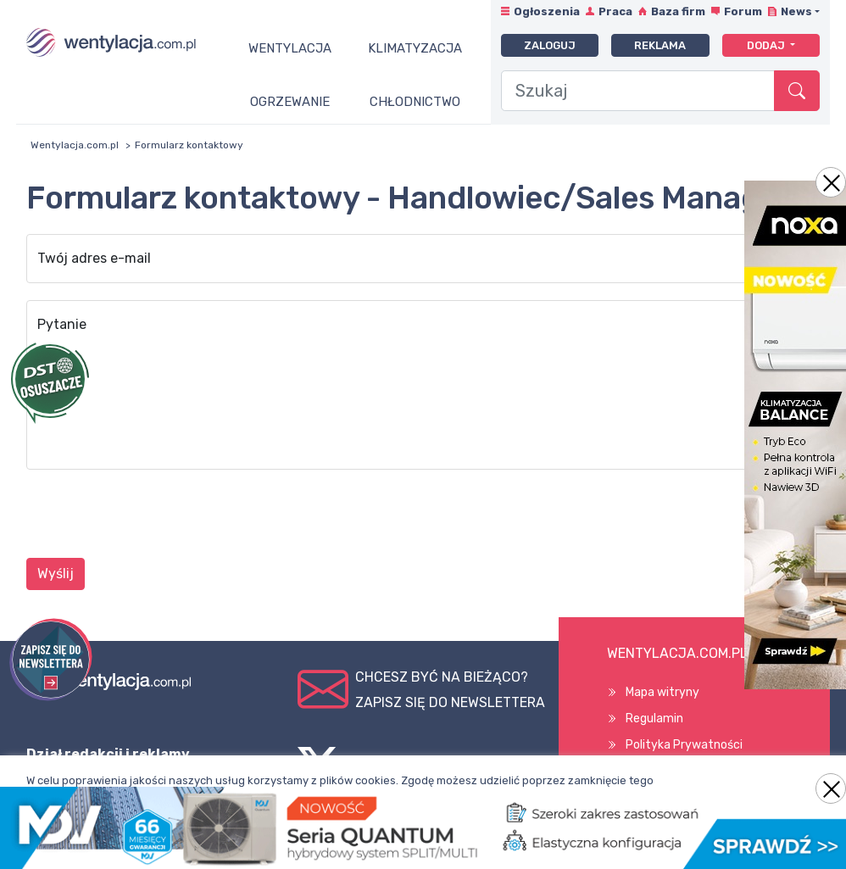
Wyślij (55, 573)
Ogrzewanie (290, 101)
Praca (615, 11)
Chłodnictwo (415, 101)
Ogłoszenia (547, 11)
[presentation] (155, 516)
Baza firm (678, 11)
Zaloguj (550, 45)
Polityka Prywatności (684, 745)
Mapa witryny (662, 692)
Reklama (660, 45)
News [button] (796, 11)
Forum (743, 11)
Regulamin (654, 718)
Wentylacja (289, 48)
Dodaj (767, 45)
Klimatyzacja (415, 48)
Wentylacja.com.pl (75, 145)
